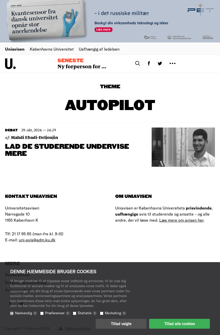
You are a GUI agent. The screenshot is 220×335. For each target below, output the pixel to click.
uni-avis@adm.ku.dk (37, 239)
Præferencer (57, 313)
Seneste (70, 61)
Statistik (87, 313)
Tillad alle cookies (179, 323)
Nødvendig (26, 313)
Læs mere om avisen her (181, 220)
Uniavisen (15, 49)
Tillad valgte (121, 323)
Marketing (115, 313)
